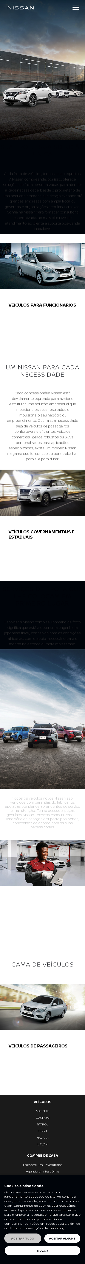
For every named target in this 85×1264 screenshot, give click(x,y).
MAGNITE (42, 1111)
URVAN (42, 1144)
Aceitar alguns (62, 1238)
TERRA (42, 1131)
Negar (42, 1251)
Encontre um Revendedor (42, 1165)
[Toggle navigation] (76, 8)
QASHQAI (42, 1118)
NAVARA (42, 1138)
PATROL (42, 1124)
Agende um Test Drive (42, 1171)
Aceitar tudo (22, 1238)
